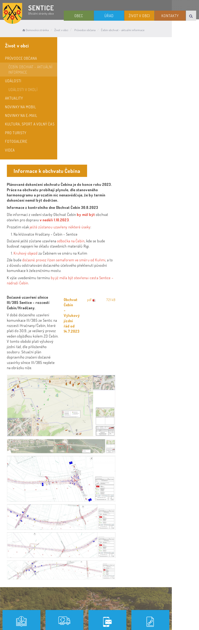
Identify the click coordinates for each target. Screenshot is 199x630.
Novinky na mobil (20, 106)
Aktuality (14, 98)
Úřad (115, 14)
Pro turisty (15, 132)
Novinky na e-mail (21, 115)
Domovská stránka (38, 29)
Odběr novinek (100, 594)
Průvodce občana (87, 29)
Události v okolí (23, 89)
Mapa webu (126, 594)
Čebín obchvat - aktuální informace (30, 69)
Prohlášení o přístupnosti (63, 594)
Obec (88, 14)
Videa (10, 150)
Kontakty (171, 14)
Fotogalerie (16, 141)
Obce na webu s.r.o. (156, 610)
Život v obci (143, 14)
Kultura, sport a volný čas (30, 124)
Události (13, 80)
